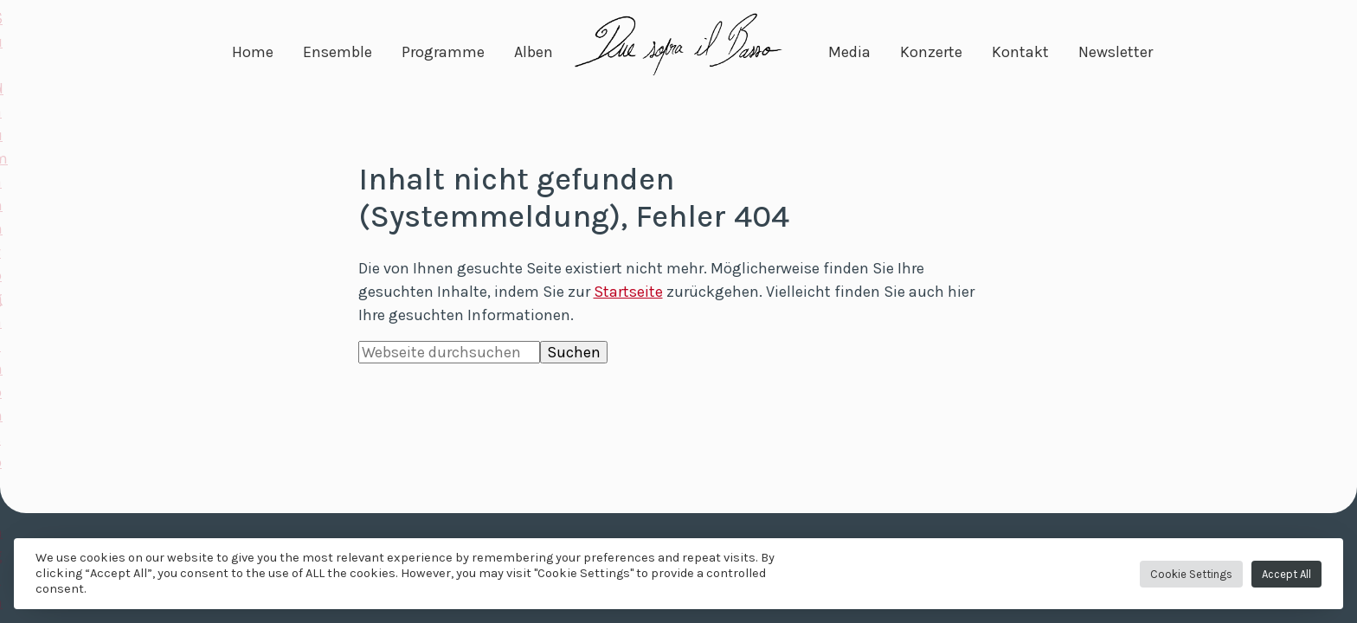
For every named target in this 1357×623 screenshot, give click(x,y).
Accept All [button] (1286, 574)
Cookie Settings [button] (1191, 574)
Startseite (628, 291)
